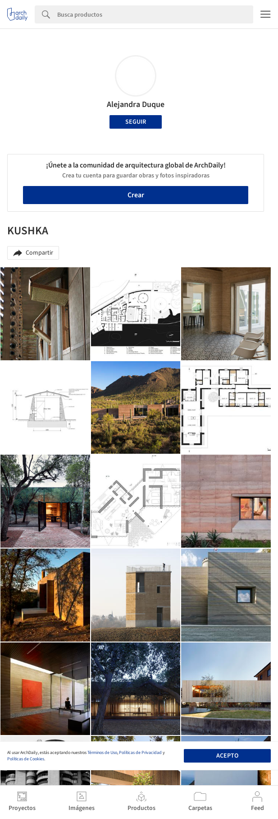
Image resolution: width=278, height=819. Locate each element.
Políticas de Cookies (25, 759)
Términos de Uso (102, 752)
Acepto (227, 755)
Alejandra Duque (135, 104)
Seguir (135, 121)
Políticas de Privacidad (140, 752)
